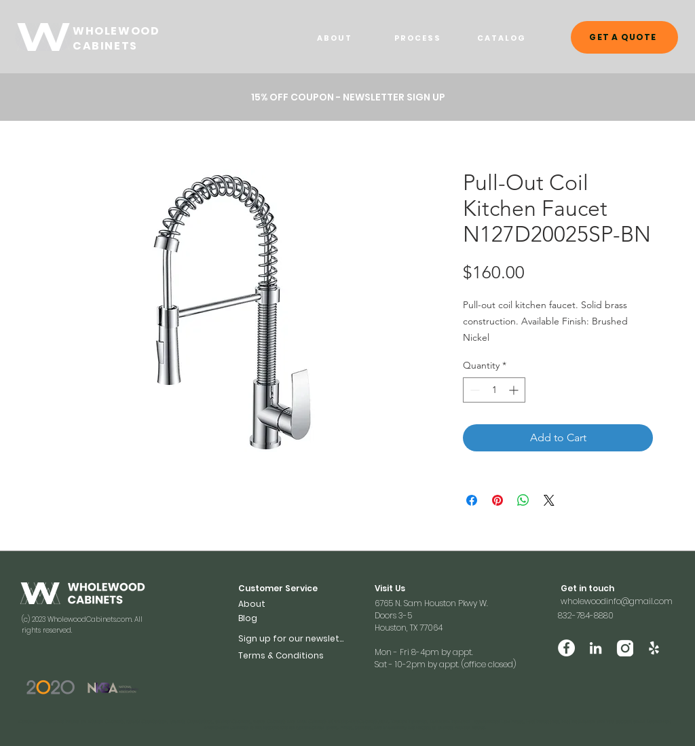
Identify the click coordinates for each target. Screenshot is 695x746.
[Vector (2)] (624, 647)
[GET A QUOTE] (624, 37)
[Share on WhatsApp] (523, 500)
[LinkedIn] (595, 647)
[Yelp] (653, 647)
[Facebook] (566, 647)
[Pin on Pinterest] (497, 500)
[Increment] (514, 390)
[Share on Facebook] (472, 500)
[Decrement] (473, 390)
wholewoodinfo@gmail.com (617, 601)
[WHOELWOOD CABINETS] (43, 37)
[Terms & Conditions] (292, 655)
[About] (260, 603)
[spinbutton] (494, 390)
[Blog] (260, 618)
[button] (348, 97)
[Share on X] (549, 500)
